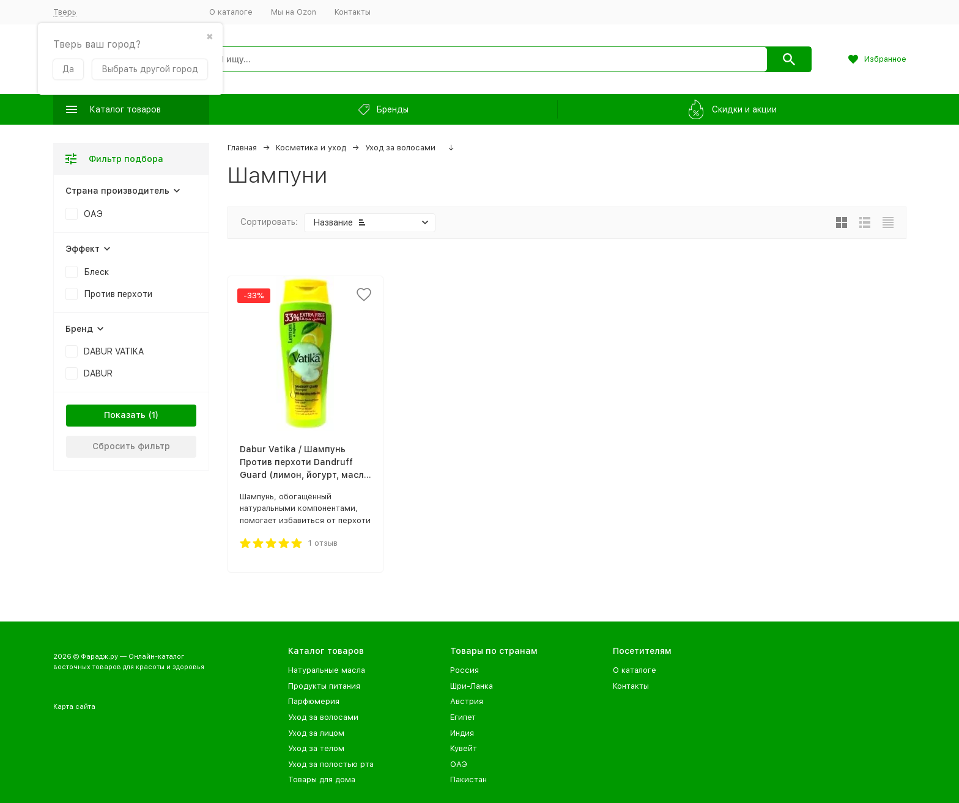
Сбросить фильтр (131, 446)
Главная (242, 147)
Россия (464, 670)
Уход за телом (316, 748)
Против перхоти (118, 294)
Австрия (466, 701)
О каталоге (231, 11)
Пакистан (468, 779)
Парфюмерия (313, 701)
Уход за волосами (400, 147)
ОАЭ (93, 214)
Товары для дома (321, 779)
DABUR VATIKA (114, 351)
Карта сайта (74, 707)
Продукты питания (324, 686)
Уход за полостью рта (331, 764)
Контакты (353, 11)
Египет (463, 717)
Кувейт (463, 748)
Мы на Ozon (293, 11)
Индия (462, 733)
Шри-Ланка (471, 686)
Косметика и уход (311, 147)
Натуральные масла (326, 670)
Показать (125, 415)
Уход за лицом (316, 733)
